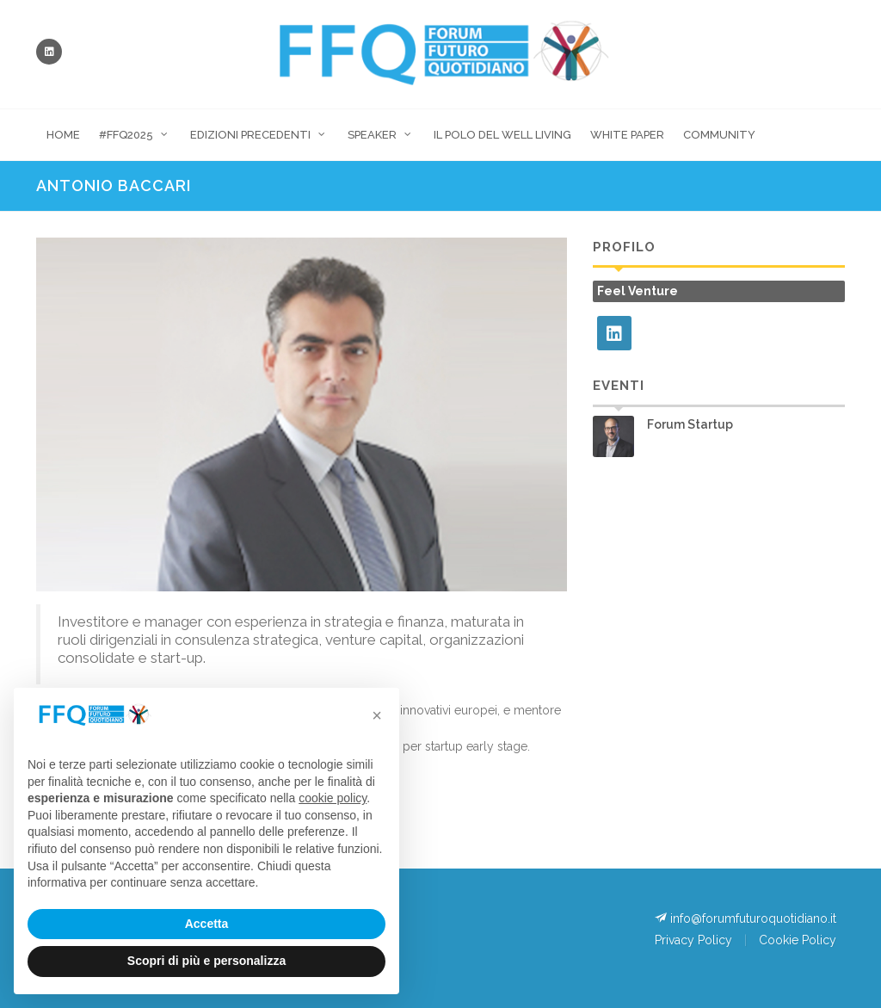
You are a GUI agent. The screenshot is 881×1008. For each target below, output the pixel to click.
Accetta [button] (207, 924)
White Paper (627, 134)
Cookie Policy (797, 940)
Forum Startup (690, 424)
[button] (377, 715)
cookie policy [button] (333, 798)
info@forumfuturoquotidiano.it (745, 918)
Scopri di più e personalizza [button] (206, 961)
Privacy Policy (693, 940)
